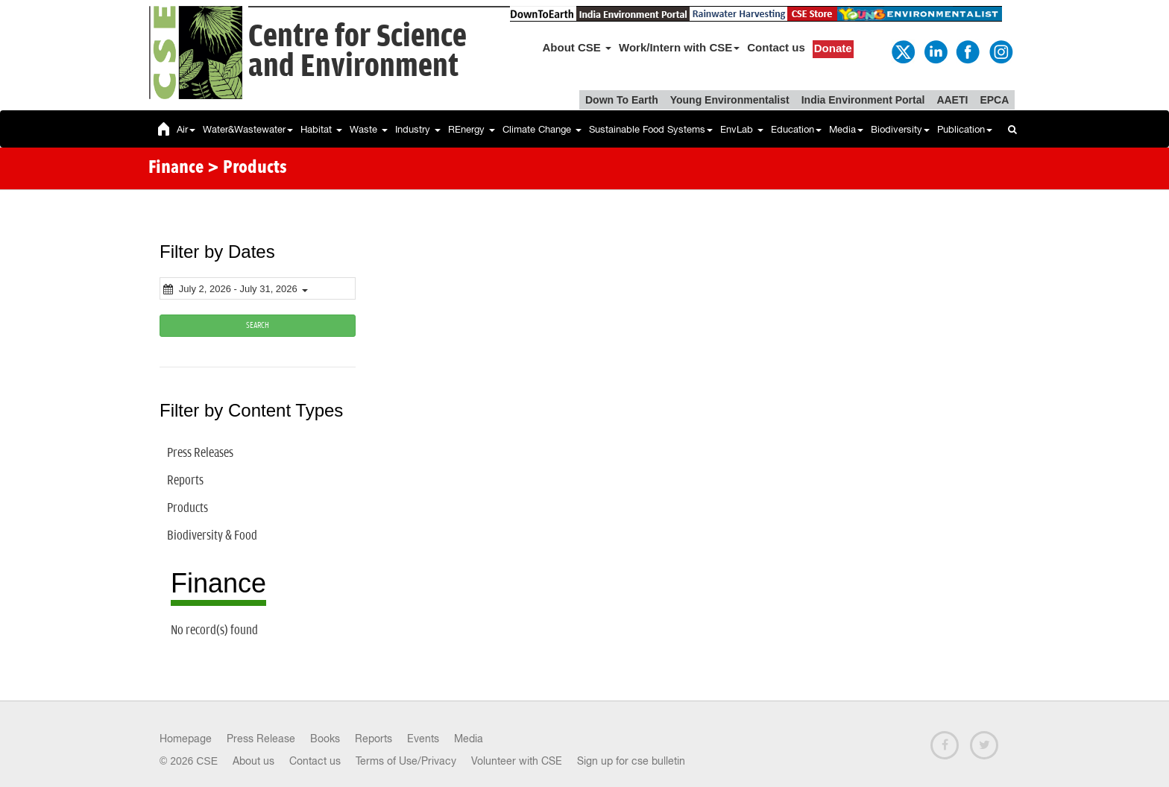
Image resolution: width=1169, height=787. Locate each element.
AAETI (952, 100)
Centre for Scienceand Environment (357, 51)
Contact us (776, 47)
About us (253, 761)
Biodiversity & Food (212, 535)
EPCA (994, 100)
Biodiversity (900, 129)
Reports (185, 480)
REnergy (471, 129)
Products (187, 508)
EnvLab (741, 129)
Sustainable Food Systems (651, 129)
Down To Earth (621, 100)
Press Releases (200, 453)
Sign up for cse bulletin (631, 761)
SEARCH (257, 325)
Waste (369, 129)
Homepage (186, 739)
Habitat (321, 129)
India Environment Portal (863, 100)
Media (846, 129)
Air (186, 129)
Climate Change (542, 129)
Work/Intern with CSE (679, 47)
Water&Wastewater (248, 129)
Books (325, 739)
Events (423, 739)
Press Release (261, 739)
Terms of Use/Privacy (406, 761)
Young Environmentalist (730, 100)
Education (796, 129)
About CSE (577, 47)
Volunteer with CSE (516, 761)
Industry (418, 129)
